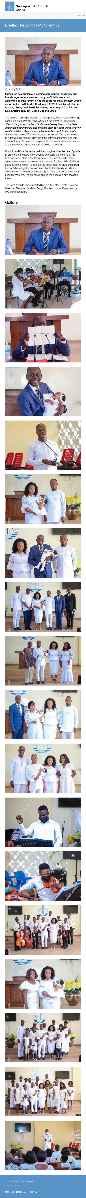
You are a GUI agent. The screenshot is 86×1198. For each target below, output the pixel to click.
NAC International (16, 1192)
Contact (34, 1192)
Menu (80, 15)
